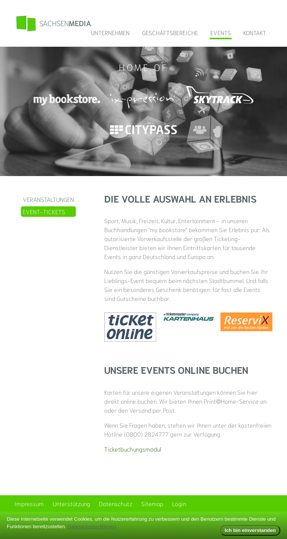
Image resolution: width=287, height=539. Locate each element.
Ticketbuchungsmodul (132, 449)
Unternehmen (110, 32)
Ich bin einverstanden (250, 530)
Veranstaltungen (48, 199)
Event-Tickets (44, 211)
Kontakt (254, 32)
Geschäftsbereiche (170, 32)
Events (220, 32)
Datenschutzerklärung (92, 526)
